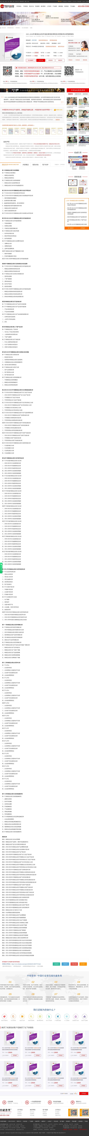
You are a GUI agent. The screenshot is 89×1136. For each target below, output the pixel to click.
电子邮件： (79, 54)
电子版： (43, 52)
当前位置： (4, 27)
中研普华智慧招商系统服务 (32, 71)
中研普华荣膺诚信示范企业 (29, 966)
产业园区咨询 (66, 1127)
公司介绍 (74, 1)
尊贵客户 (45, 1111)
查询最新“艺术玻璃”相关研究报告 (11, 961)
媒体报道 (85, 94)
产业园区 (55, 6)
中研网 (43, 1132)
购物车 (60, 1)
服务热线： (71, 40)
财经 (6, 1)
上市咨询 (49, 6)
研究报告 (19, 6)
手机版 (86, 1121)
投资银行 (66, 6)
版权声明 (37, 1121)
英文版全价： (29, 55)
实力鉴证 (57, 1111)
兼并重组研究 (66, 1126)
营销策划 (41, 1126)
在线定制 (50, 60)
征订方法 (32, 1111)
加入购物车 (30, 60)
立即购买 (82, 228)
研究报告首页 (10, 27)
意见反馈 (56, 1121)
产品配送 (45, 1115)
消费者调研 (21, 1)
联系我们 (69, 1)
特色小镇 (17, 1)
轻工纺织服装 (25, 27)
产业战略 (72, 6)
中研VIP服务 (40, 966)
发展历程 (19, 1115)
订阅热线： (71, 46)
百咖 (28, 1)
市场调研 (37, 6)
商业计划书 (8, 1126)
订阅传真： (71, 54)
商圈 (25, 1)
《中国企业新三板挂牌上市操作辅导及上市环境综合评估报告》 (44, 83)
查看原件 (58, 119)
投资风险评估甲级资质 (51, 46)
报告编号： (29, 40)
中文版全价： (29, 52)
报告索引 (68, 1121)
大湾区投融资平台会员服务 (32, 73)
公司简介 (19, 1111)
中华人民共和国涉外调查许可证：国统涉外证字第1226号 (47, 143)
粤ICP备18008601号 (61, 1132)
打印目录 (78, 59)
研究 (3, 1)
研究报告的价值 (53, 40)
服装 (31, 27)
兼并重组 (43, 6)
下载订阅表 (74, 964)
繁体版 (87, 1)
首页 (1, 1)
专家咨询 (60, 60)
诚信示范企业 (61, 46)
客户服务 (62, 1121)
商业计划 (31, 6)
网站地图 (79, 1)
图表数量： (55, 43)
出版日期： (29, 43)
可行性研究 (2, 1126)
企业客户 (50, 1121)
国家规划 (60, 6)
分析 (13, 1)
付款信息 (65, 1)
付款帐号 (32, 1113)
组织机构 (19, 1113)
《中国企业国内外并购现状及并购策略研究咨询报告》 (15, 83)
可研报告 (25, 6)
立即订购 (41, 60)
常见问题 (32, 1115)
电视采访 (70, 94)
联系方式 (19, 1121)
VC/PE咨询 (35, 1127)
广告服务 (31, 1121)
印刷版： (55, 52)
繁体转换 (85, 59)
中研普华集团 (3, 1121)
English (83, 1)
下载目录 (70, 59)
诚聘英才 (43, 1121)
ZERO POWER (11, 1121)
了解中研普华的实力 (43, 40)
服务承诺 (45, 1113)
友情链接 (80, 1121)
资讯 (8, 1)
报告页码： (43, 43)
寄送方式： (29, 46)
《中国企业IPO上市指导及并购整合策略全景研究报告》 (73, 83)
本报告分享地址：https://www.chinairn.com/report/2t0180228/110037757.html (21, 964)
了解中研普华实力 (83, 1129)
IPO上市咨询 (3, 1127)
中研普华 (48, 1132)
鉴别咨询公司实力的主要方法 (44, 155)
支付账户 (83, 964)
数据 (11, 1)
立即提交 (83, 1093)
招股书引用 (78, 94)
